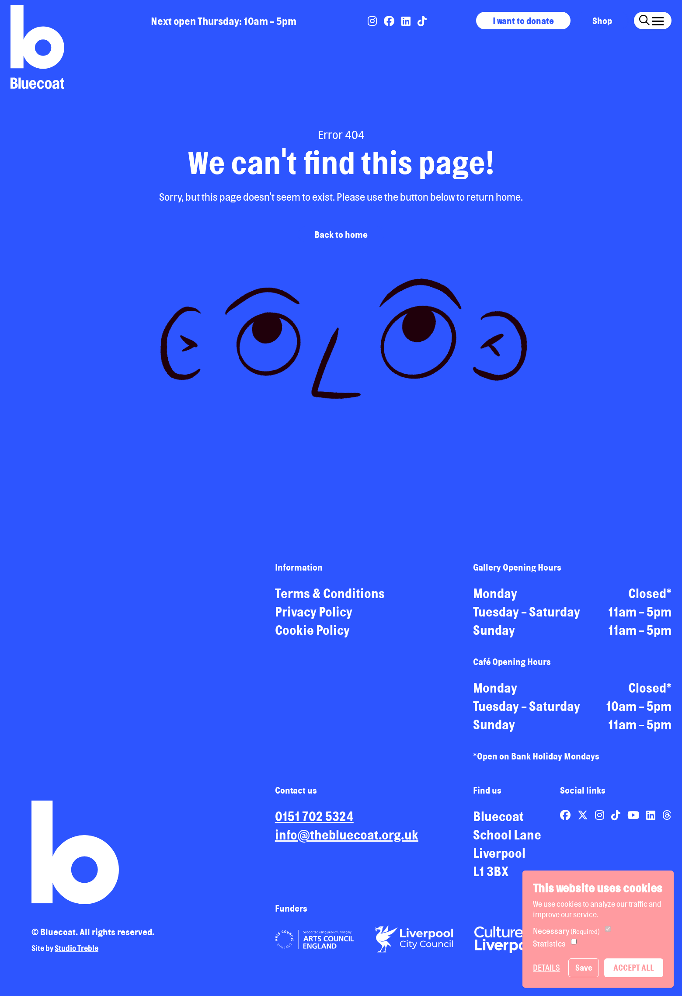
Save (583, 967)
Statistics (549, 943)
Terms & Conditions (330, 600)
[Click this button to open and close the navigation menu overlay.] (658, 19)
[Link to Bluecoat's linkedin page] (406, 21)
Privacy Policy (313, 618)
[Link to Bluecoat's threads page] (667, 821)
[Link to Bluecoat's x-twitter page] (584, 821)
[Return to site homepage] (37, 47)
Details (546, 967)
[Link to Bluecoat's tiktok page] (422, 21)
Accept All (633, 967)
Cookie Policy (312, 636)
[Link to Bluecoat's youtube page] (634, 821)
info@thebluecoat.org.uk (346, 841)
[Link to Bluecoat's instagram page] (373, 21)
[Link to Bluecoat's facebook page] (390, 21)
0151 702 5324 (314, 823)
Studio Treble (76, 954)
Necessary (566, 931)
